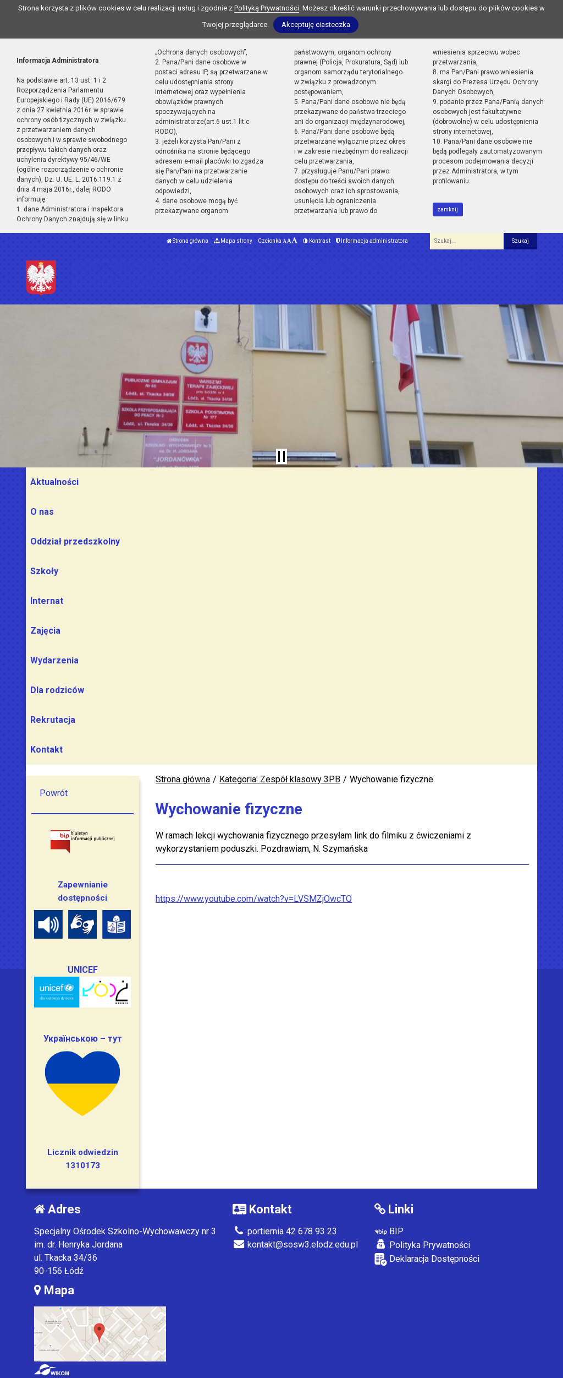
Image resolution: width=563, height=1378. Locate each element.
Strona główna (187, 241)
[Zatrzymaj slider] (281, 456)
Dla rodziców (57, 690)
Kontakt (46, 749)
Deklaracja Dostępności (426, 1259)
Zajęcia (45, 630)
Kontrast (316, 241)
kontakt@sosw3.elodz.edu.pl (295, 1244)
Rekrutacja (52, 720)
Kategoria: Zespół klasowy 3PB (279, 779)
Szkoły (44, 571)
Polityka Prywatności (422, 1244)
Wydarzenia (54, 660)
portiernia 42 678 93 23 (285, 1231)
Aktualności (54, 482)
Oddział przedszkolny (75, 541)
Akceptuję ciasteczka (316, 24)
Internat (46, 601)
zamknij (447, 209)
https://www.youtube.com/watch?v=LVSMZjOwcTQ (254, 899)
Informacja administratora (372, 241)
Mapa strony (233, 241)
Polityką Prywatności (266, 8)
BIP (389, 1231)
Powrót (54, 793)
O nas (42, 511)
